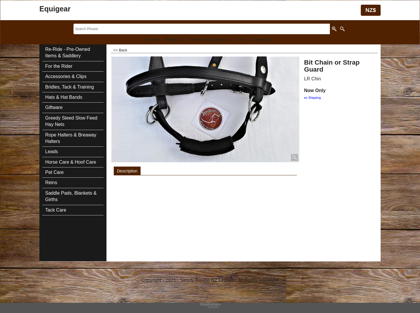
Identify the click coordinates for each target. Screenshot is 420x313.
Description (127, 171)
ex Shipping (312, 97)
